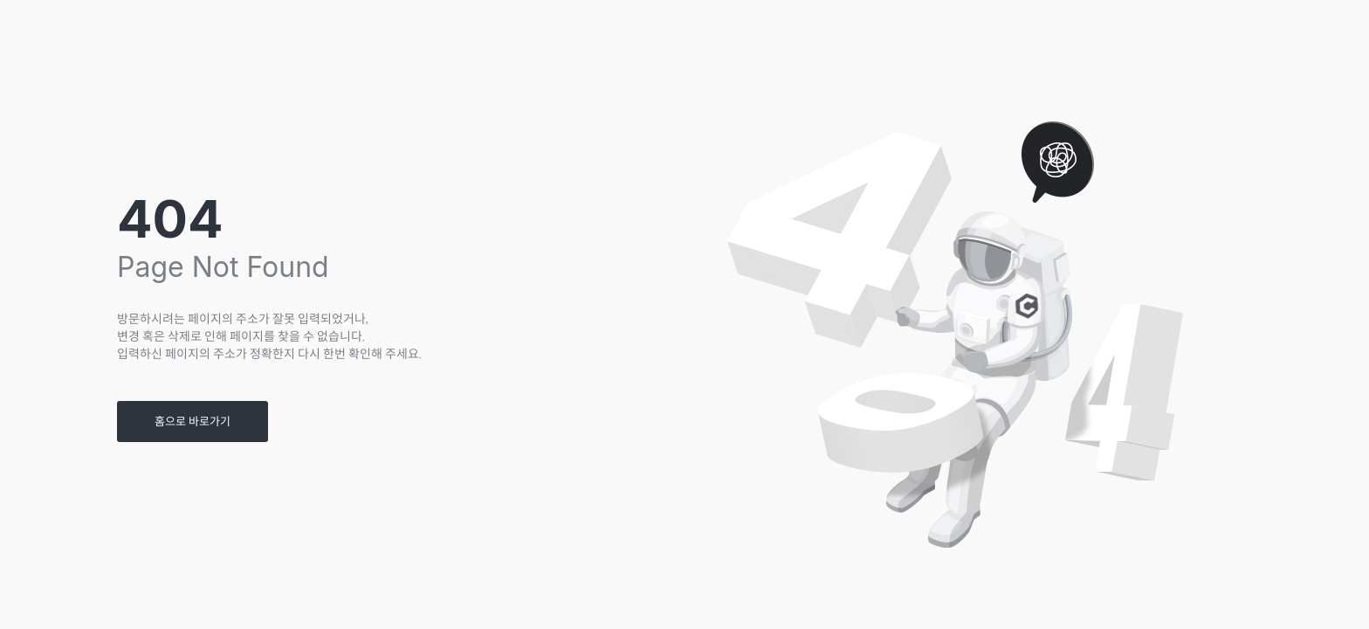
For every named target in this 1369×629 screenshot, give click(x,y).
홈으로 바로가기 (192, 421)
